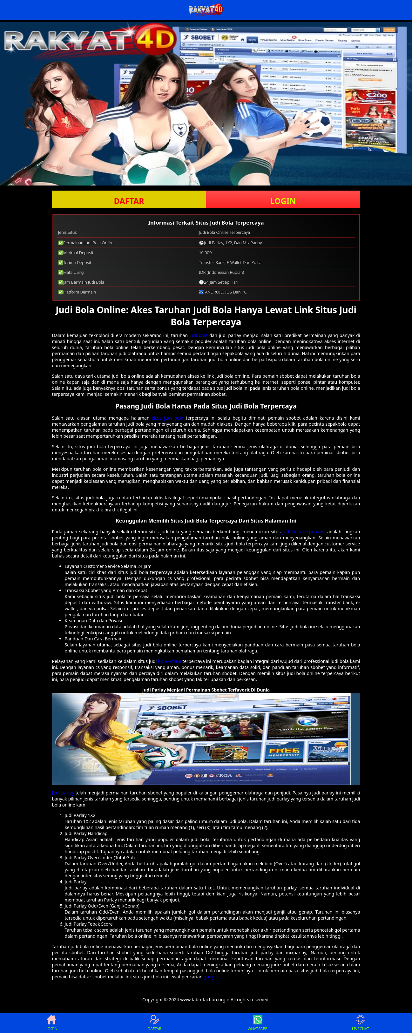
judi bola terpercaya (303, 532)
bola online (169, 661)
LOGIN (283, 200)
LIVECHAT (360, 1023)
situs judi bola (167, 418)
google (211, 977)
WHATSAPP (257, 1023)
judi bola (198, 335)
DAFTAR (129, 200)
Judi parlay (63, 793)
